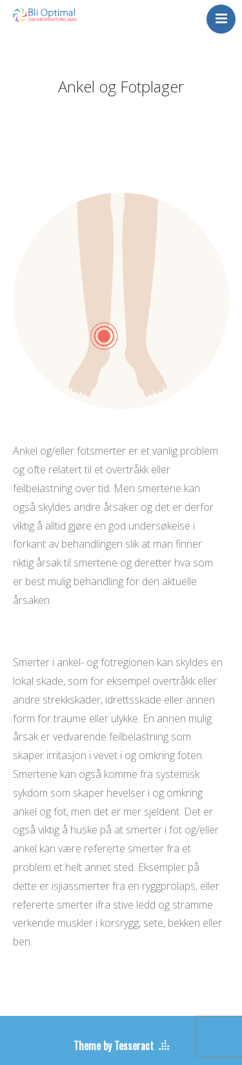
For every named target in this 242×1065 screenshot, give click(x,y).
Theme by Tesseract (114, 1045)
